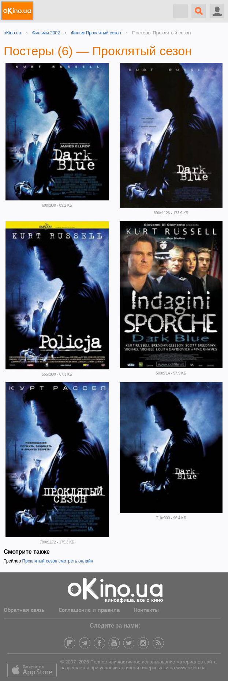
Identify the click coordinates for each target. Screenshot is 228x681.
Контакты (146, 610)
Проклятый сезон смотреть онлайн (57, 561)
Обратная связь (24, 610)
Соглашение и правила (89, 610)
